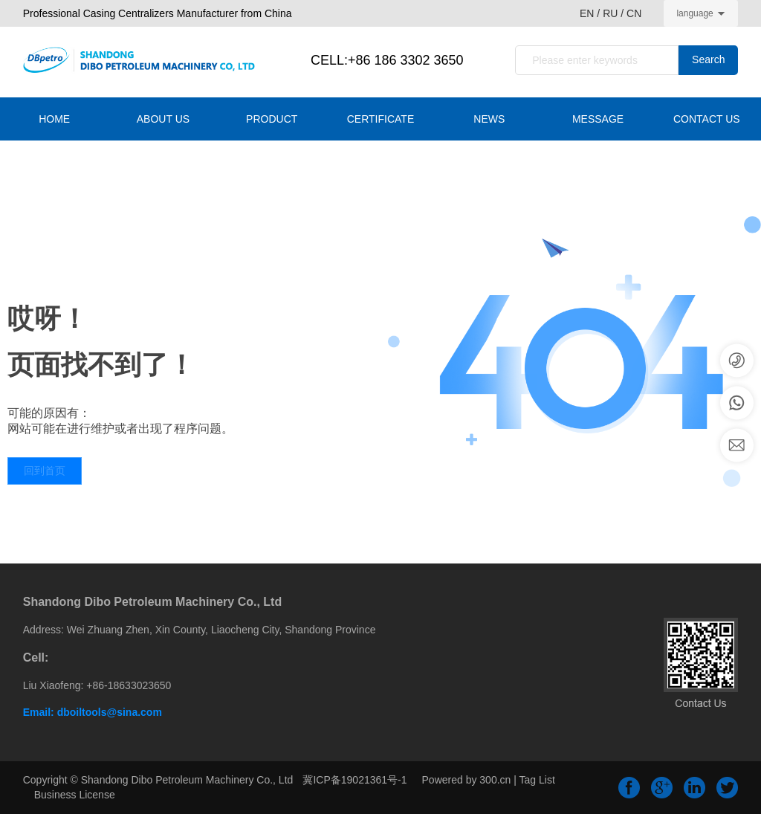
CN (633, 13)
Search (708, 59)
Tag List (537, 780)
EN (588, 13)
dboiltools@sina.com (109, 712)
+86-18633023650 (128, 685)
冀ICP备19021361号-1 (354, 780)
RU (610, 13)
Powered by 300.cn (466, 780)
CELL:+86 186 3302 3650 (387, 60)
